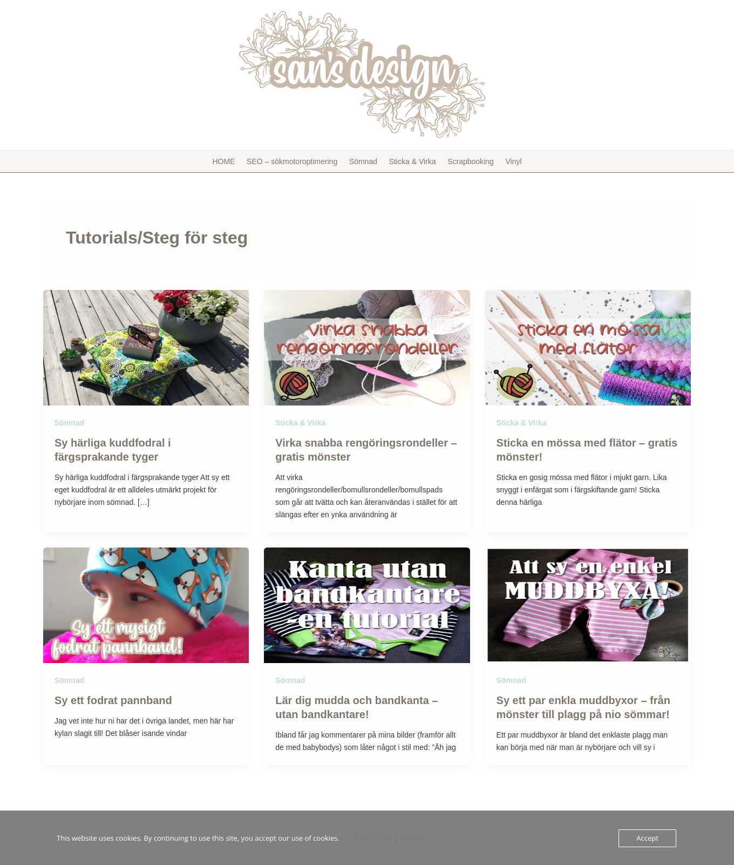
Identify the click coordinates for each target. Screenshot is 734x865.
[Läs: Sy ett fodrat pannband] (146, 604)
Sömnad (364, 161)
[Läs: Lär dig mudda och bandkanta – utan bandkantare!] (367, 604)
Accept (647, 838)
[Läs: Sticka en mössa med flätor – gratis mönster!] (588, 347)
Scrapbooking (469, 161)
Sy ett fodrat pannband (113, 700)
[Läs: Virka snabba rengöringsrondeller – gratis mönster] (367, 347)
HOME (226, 161)
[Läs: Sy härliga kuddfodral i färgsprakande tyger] (146, 347)
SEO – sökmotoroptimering (293, 161)
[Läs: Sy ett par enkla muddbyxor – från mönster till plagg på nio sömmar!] (588, 604)
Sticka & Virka (412, 161)
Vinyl (511, 161)
